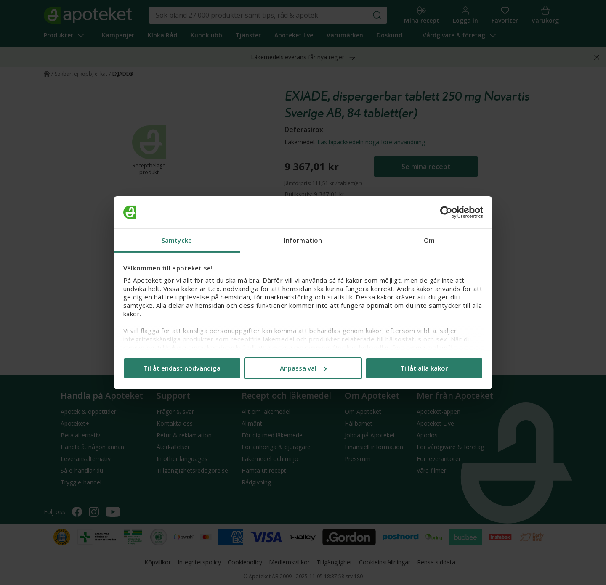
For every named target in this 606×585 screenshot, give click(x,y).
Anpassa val (303, 368)
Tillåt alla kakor (424, 368)
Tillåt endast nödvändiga (182, 368)
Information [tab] (303, 240)
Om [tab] (429, 240)
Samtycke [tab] (177, 240)
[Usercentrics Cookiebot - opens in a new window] (446, 212)
